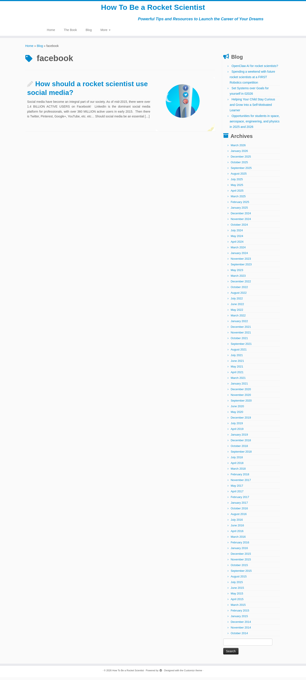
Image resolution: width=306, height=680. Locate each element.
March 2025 (238, 199)
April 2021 (237, 375)
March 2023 (238, 278)
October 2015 (239, 568)
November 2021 (241, 335)
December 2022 (241, 284)
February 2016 (240, 545)
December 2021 (241, 329)
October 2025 (239, 165)
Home (51, 32)
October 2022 (239, 290)
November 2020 (241, 397)
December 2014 (241, 624)
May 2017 (237, 488)
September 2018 (241, 454)
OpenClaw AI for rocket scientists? (255, 68)
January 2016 (239, 551)
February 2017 (240, 499)
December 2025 (241, 159)
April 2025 (237, 193)
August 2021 (239, 352)
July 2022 (237, 301)
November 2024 (241, 221)
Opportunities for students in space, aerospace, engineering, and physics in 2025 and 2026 (255, 124)
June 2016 (237, 528)
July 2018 (237, 460)
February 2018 (240, 477)
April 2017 (237, 494)
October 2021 (239, 341)
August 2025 (239, 176)
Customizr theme (193, 673)
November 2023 (241, 261)
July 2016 (237, 522)
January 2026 (239, 153)
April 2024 (237, 244)
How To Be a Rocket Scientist (153, 9)
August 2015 (239, 579)
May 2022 (237, 312)
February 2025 (240, 204)
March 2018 (238, 471)
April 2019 (237, 431)
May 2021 (237, 369)
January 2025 (239, 210)
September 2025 (241, 170)
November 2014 (241, 630)
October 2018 (239, 448)
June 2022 (237, 307)
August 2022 (239, 295)
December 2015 (241, 556)
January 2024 (239, 256)
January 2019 (239, 437)
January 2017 (239, 505)
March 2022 (238, 318)
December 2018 (241, 443)
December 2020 (241, 392)
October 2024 (239, 227)
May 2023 (237, 273)
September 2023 (241, 267)
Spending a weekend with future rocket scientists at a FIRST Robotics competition (252, 80)
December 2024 (241, 216)
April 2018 (237, 465)
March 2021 (238, 380)
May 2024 (237, 238)
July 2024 (237, 233)
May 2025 (237, 187)
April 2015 (237, 602)
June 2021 (237, 363)
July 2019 (237, 426)
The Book (70, 32)
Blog (89, 32)
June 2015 (237, 590)
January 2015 (239, 619)
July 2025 (237, 182)
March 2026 (238, 148)
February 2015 (240, 613)
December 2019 (241, 420)
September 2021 (241, 346)
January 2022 (239, 324)
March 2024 (238, 250)
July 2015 (237, 585)
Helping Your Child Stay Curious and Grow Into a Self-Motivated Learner (252, 107)
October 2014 (239, 636)
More (105, 32)
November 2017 (241, 482)
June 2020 (237, 409)
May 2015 (237, 596)
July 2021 (237, 358)
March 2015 (238, 607)
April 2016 (237, 534)
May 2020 (237, 414)
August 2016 (239, 517)
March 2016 (238, 539)
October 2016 (239, 511)
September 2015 (241, 573)
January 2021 (239, 386)
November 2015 (241, 562)
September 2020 (241, 403)
